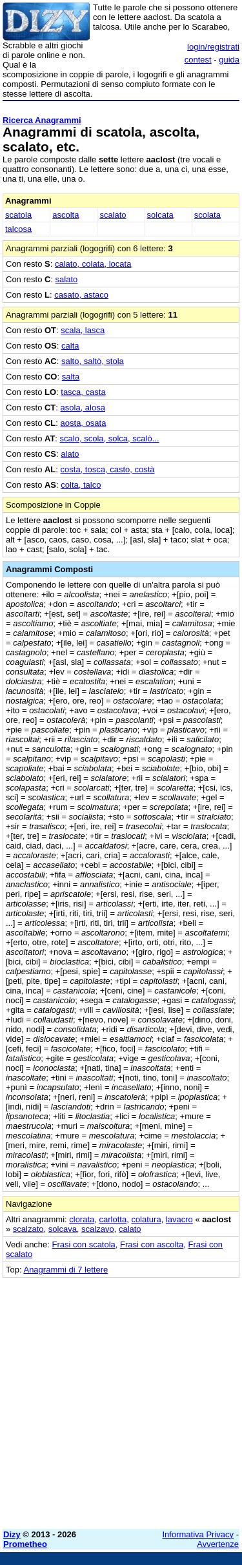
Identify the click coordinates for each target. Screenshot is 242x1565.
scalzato (28, 1229)
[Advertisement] (121, 1398)
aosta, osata (83, 423)
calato (130, 1229)
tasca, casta (83, 392)
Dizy (12, 1534)
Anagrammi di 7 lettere (65, 1269)
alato (70, 454)
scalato (112, 215)
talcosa (18, 229)
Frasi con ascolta (151, 1244)
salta (70, 376)
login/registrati (213, 47)
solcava (62, 1229)
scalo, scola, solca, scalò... (109, 438)
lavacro (179, 1219)
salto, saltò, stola (92, 361)
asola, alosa (83, 407)
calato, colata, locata (93, 264)
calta (70, 345)
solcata (160, 215)
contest (198, 59)
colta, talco (81, 485)
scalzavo (97, 1229)
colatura (146, 1219)
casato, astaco (81, 295)
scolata (207, 215)
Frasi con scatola (84, 1244)
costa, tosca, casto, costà (108, 469)
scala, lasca (83, 330)
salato (66, 279)
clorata (81, 1219)
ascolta (65, 215)
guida (229, 59)
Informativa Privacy (198, 1534)
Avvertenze (218, 1544)
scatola (18, 215)
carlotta (113, 1219)
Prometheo (25, 1544)
